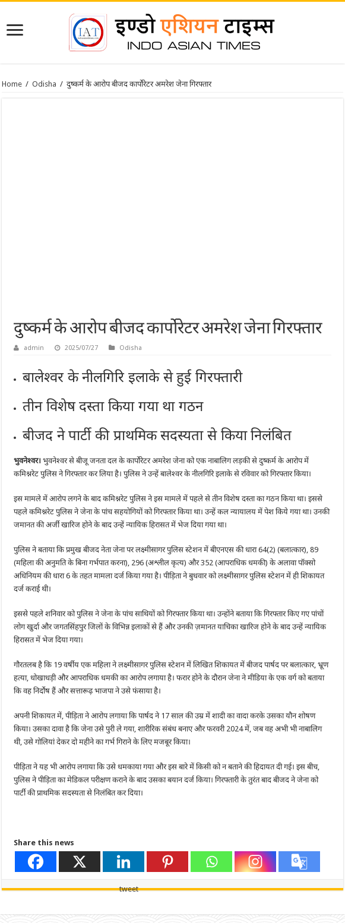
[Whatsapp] (211, 861)
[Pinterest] (167, 861)
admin (34, 348)
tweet (128, 888)
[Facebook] (35, 861)
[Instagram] (255, 861)
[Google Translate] (299, 861)
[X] (79, 861)
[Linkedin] (123, 861)
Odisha (44, 83)
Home (12, 83)
